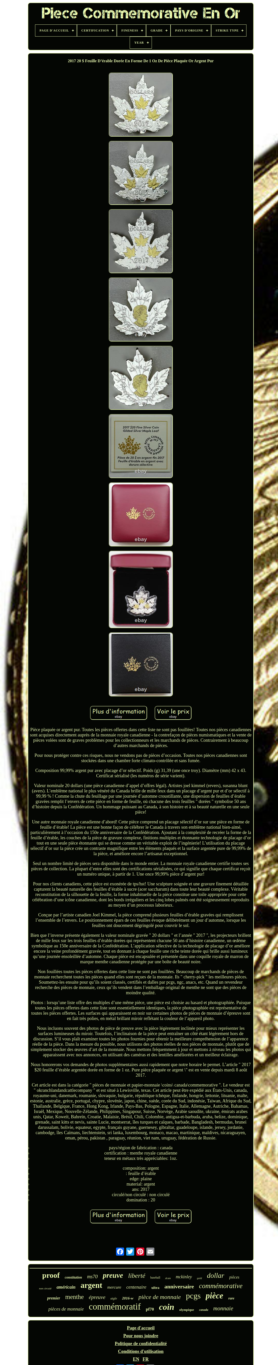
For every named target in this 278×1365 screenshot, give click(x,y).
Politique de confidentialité (141, 1343)
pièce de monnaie (159, 1297)
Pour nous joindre (140, 1335)
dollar (215, 1275)
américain (66, 1287)
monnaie (223, 1308)
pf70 (150, 1309)
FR (146, 1359)
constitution (73, 1277)
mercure (114, 1287)
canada (203, 1310)
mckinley (184, 1276)
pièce (214, 1295)
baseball (155, 1277)
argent (91, 1285)
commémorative (220, 1286)
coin (166, 1307)
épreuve (97, 1297)
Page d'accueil (140, 1327)
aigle (113, 1298)
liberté (136, 1275)
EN (136, 1359)
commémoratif (115, 1307)
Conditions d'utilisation (141, 1351)
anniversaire (179, 1286)
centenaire (136, 1287)
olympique (186, 1310)
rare (231, 1298)
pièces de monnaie (66, 1309)
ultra (155, 1288)
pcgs (193, 1295)
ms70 (92, 1276)
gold (199, 1278)
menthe (74, 1296)
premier (53, 1298)
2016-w (127, 1298)
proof (51, 1275)
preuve (113, 1275)
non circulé (45, 1288)
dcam (168, 1278)
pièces (234, 1277)
